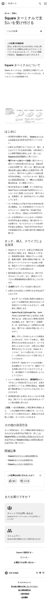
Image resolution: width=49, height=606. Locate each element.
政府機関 (24, 597)
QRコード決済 (28, 170)
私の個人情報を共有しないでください (24, 586)
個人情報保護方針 (24, 590)
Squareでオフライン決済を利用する (23, 456)
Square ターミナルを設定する (20, 460)
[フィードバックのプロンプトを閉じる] (40, 475)
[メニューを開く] (45, 3)
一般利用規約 (24, 594)
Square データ (22, 55)
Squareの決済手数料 (16, 156)
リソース (24, 557)
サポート (12, 3)
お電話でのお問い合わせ (24, 562)
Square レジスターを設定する (20, 464)
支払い (14, 13)
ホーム (7, 13)
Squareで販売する (24, 552)
